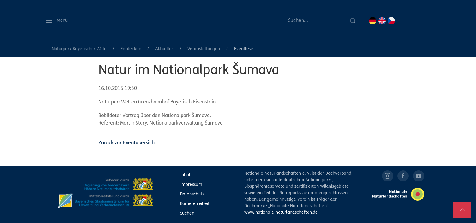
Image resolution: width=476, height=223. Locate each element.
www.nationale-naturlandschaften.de (281, 212)
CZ (391, 20)
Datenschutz (192, 194)
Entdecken (130, 49)
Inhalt (186, 175)
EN (382, 20)
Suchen (187, 213)
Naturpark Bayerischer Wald (79, 49)
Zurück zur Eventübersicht (127, 143)
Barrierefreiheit (194, 204)
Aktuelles (164, 49)
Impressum (191, 184)
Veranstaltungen (203, 49)
